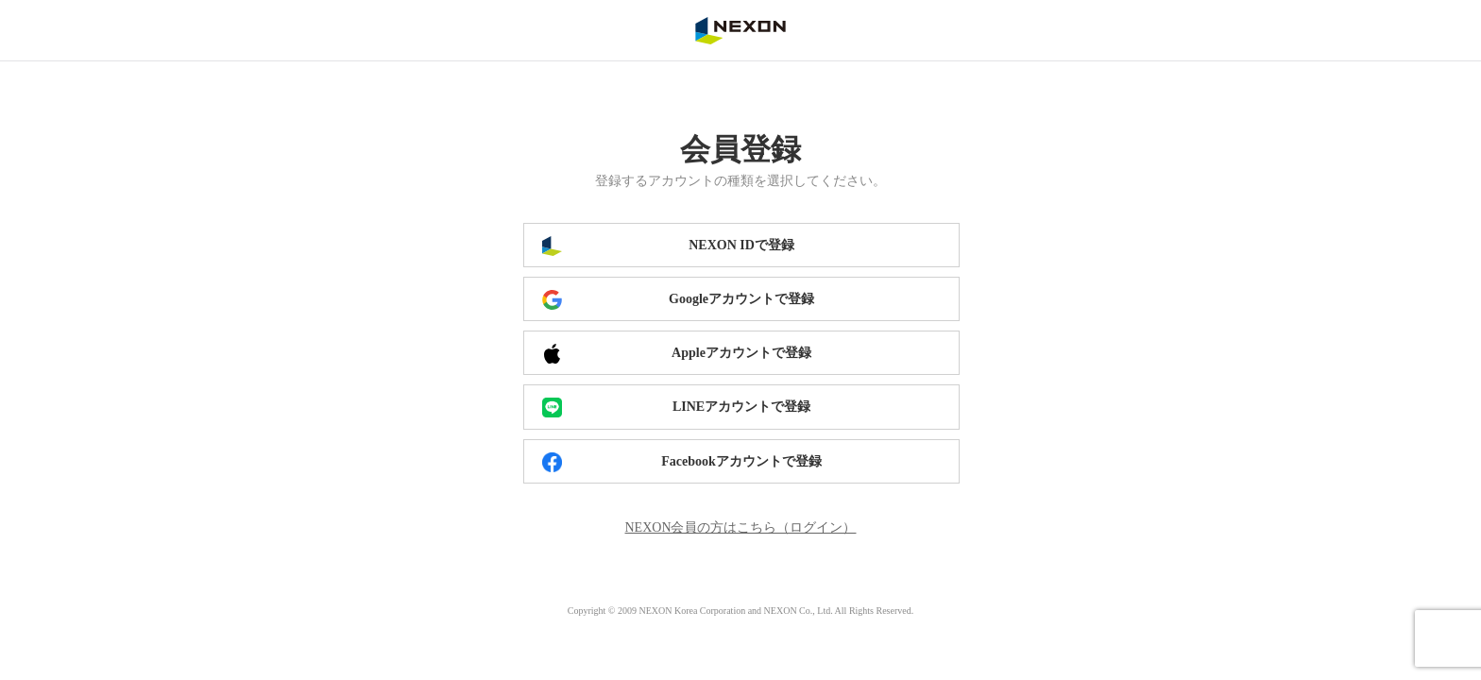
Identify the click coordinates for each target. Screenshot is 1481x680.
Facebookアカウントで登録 (741, 461)
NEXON (740, 30)
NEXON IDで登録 (741, 245)
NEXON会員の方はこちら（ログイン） (741, 527)
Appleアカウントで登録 (741, 353)
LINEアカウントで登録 (741, 407)
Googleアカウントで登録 (741, 299)
